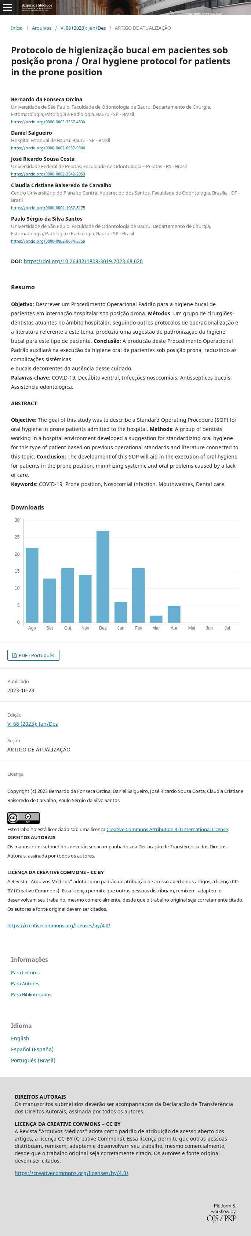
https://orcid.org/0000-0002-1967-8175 (48, 207)
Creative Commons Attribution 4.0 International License (167, 829)
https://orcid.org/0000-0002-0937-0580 (48, 148)
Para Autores (25, 983)
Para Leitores (25, 972)
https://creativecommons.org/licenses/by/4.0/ (58, 925)
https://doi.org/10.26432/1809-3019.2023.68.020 (83, 261)
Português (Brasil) (33, 1060)
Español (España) (32, 1049)
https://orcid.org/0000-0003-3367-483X (48, 121)
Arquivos (41, 28)
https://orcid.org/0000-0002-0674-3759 (48, 241)
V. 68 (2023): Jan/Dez (83, 28)
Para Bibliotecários (31, 994)
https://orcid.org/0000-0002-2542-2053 (48, 174)
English (20, 1038)
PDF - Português (36, 655)
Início (17, 28)
